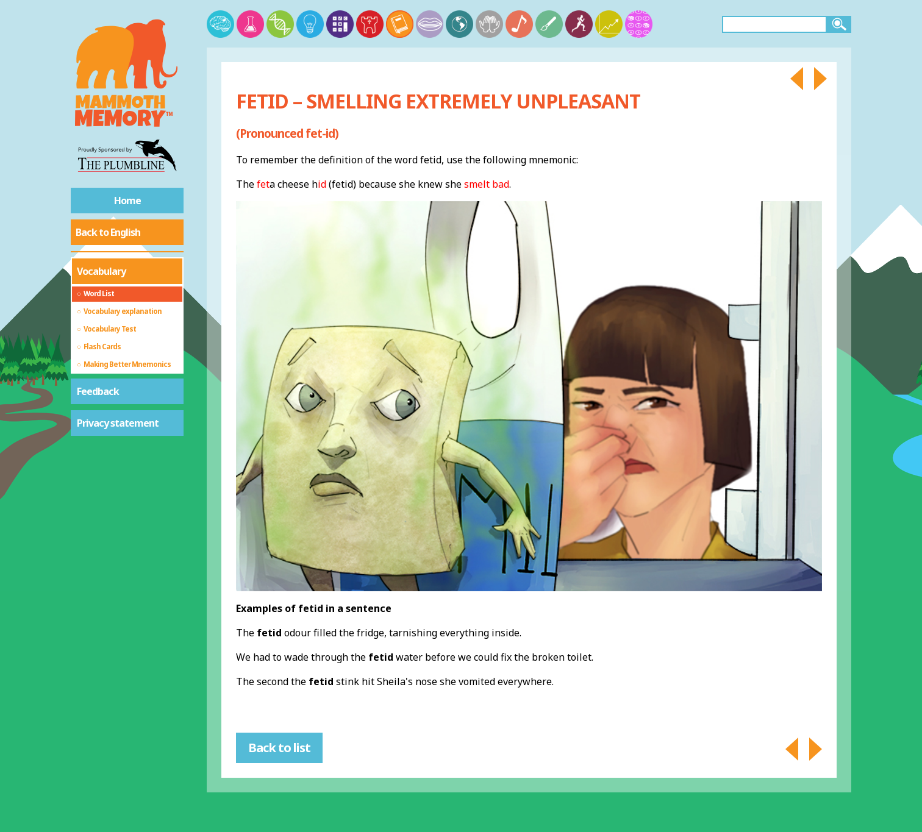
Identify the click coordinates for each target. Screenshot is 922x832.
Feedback (98, 391)
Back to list (279, 747)
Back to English (108, 232)
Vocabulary (101, 271)
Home (127, 200)
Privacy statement (118, 423)
